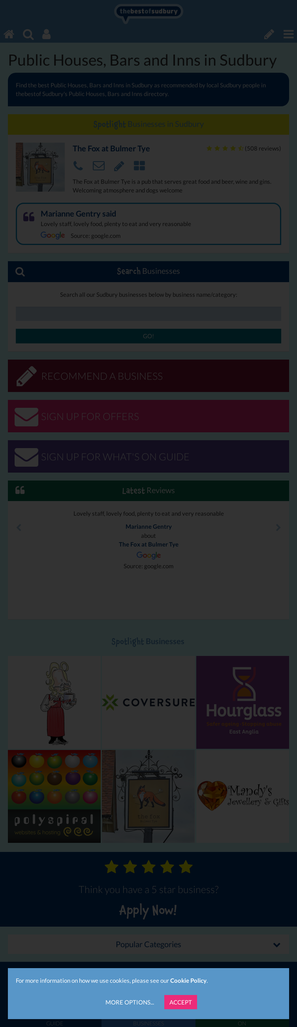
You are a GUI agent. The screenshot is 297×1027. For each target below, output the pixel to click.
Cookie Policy (188, 980)
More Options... (129, 1002)
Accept (180, 1002)
